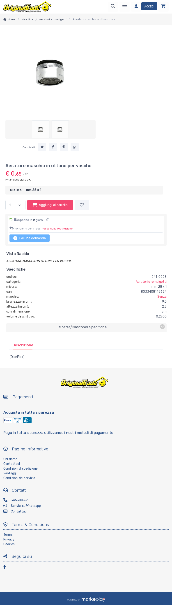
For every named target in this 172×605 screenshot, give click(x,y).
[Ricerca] (113, 6)
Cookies (9, 544)
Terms (8, 535)
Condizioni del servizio (19, 478)
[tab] (23, 345)
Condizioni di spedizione (20, 469)
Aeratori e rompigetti (53, 19)
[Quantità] (15, 205)
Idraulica (27, 19)
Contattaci (11, 464)
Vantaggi (9, 473)
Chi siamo (10, 459)
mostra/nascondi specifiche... (112, 327)
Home (11, 19)
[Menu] (124, 6)
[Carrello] (163, 7)
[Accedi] (144, 7)
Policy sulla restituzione (57, 228)
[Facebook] (6, 567)
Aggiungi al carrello (50, 205)
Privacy (8, 539)
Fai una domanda (29, 238)
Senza (162, 297)
